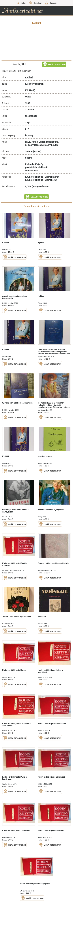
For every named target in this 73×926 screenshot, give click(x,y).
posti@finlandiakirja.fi (36, 167)
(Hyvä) (31, 90)
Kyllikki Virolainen (34, 84)
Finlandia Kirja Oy (34, 164)
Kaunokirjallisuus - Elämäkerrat (41, 180)
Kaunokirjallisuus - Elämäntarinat (42, 177)
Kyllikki (29, 77)
